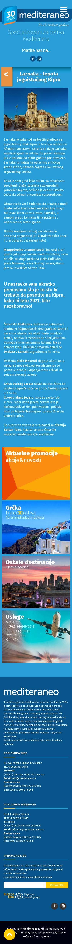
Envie (47, 936)
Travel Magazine (26, 932)
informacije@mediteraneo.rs (28, 829)
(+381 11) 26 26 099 (14, 825)
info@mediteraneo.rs (24, 778)
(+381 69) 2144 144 (34, 774)
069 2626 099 (33, 825)
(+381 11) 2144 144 (13, 774)
